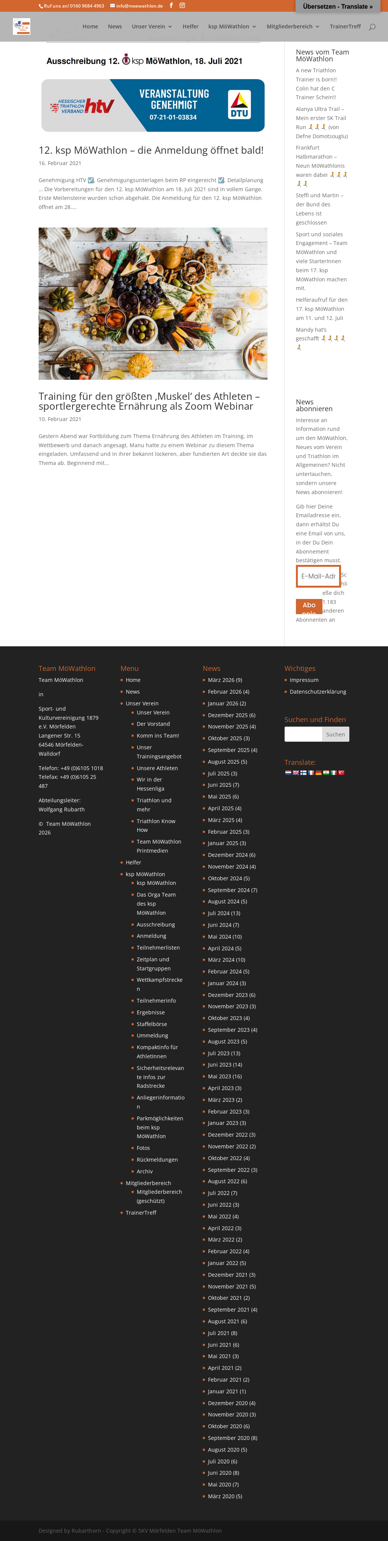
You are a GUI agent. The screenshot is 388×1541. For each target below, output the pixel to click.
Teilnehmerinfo (156, 1000)
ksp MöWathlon (228, 27)
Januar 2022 (223, 1262)
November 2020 (228, 1414)
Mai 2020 (219, 1484)
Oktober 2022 (225, 1158)
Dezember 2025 (228, 715)
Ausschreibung (156, 924)
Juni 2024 (220, 924)
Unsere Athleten (157, 768)
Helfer (191, 27)
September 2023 (229, 1029)
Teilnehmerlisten (158, 947)
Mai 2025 (219, 796)
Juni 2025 (220, 784)
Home (90, 27)
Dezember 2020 (228, 1403)
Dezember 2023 (228, 994)
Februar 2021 (225, 1379)
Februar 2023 (225, 1111)
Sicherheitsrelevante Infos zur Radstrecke (160, 1077)
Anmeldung (151, 935)
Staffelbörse (152, 1024)
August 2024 (223, 901)
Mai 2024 (219, 936)
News (115, 27)
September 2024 (229, 890)
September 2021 (229, 1309)
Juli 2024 (219, 913)
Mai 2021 (219, 1356)
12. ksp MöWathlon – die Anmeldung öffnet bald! (151, 150)
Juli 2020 (219, 1461)
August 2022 (223, 1181)
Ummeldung (152, 1035)
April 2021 (221, 1367)
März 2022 (221, 1239)
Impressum (304, 679)
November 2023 (228, 1006)
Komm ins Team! (158, 735)
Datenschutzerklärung (318, 691)
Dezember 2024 (228, 854)
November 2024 (228, 866)
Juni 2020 (220, 1472)
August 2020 (223, 1449)
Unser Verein (148, 27)
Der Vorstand (153, 723)
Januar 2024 (223, 983)
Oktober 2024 (225, 878)
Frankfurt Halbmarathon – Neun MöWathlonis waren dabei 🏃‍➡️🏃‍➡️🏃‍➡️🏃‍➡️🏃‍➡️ (322, 165)
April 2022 (221, 1228)
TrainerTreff (345, 27)
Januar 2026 (223, 703)
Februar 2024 (225, 971)
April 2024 (221, 948)
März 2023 (221, 1099)
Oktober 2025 (225, 738)
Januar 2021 (223, 1391)
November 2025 (228, 726)
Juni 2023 (220, 1064)
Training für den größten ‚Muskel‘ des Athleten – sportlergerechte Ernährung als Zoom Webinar (149, 401)
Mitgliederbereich (290, 27)
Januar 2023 (223, 1122)
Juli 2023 (219, 1053)
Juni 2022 (220, 1204)
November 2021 (228, 1286)
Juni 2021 (220, 1344)
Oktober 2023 (225, 1018)
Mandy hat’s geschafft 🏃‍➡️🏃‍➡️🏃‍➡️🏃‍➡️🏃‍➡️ (321, 338)
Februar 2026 (225, 691)
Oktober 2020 (225, 1426)
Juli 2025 (219, 773)
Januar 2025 (223, 843)
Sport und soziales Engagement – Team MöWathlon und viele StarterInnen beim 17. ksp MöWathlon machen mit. (321, 261)
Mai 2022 (219, 1216)
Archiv (145, 1171)
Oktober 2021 (225, 1297)
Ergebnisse (151, 1012)
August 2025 (223, 761)
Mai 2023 (219, 1076)
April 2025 (221, 808)
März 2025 (221, 820)
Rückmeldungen (157, 1159)
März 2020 (221, 1496)
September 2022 (229, 1169)
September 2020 (229, 1437)
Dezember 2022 (228, 1134)
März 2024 (221, 959)
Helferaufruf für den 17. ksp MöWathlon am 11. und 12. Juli (322, 308)
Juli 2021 (219, 1333)
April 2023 (221, 1088)
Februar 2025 (225, 831)
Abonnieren (309, 607)
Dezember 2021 (228, 1274)
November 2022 (228, 1146)
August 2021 (223, 1321)
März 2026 (221, 679)
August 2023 (223, 1041)
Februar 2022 (225, 1251)
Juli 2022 (219, 1192)
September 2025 (229, 749)
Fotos (143, 1147)
